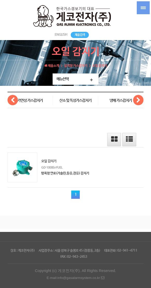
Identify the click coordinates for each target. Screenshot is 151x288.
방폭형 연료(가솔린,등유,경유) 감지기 (65, 173)
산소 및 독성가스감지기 (75, 100)
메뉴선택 (62, 79)
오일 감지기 (48, 161)
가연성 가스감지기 (30, 100)
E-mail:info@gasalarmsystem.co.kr (75, 278)
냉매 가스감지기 (121, 100)
